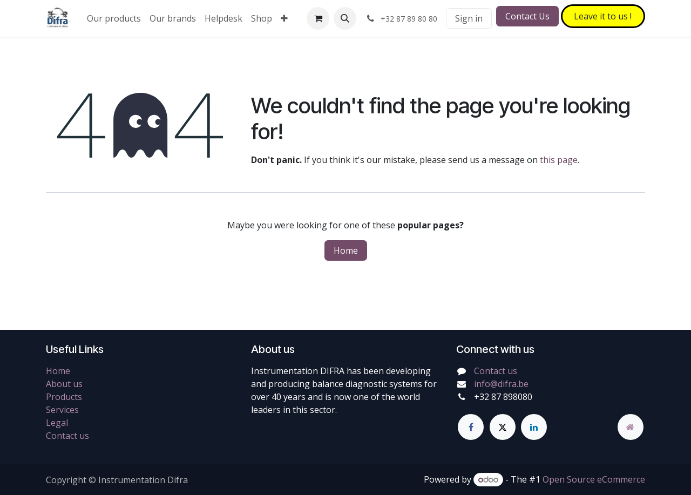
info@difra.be (501, 384)
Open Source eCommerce (594, 479)
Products (64, 397)
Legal (57, 423)
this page (559, 160)
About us (64, 384)
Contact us (67, 436)
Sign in (469, 18)
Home (346, 250)
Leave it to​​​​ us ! (603, 16)
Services (62, 410)
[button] (345, 18)
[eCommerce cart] (318, 18)
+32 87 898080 (503, 397)
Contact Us (527, 16)
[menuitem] (114, 18)
